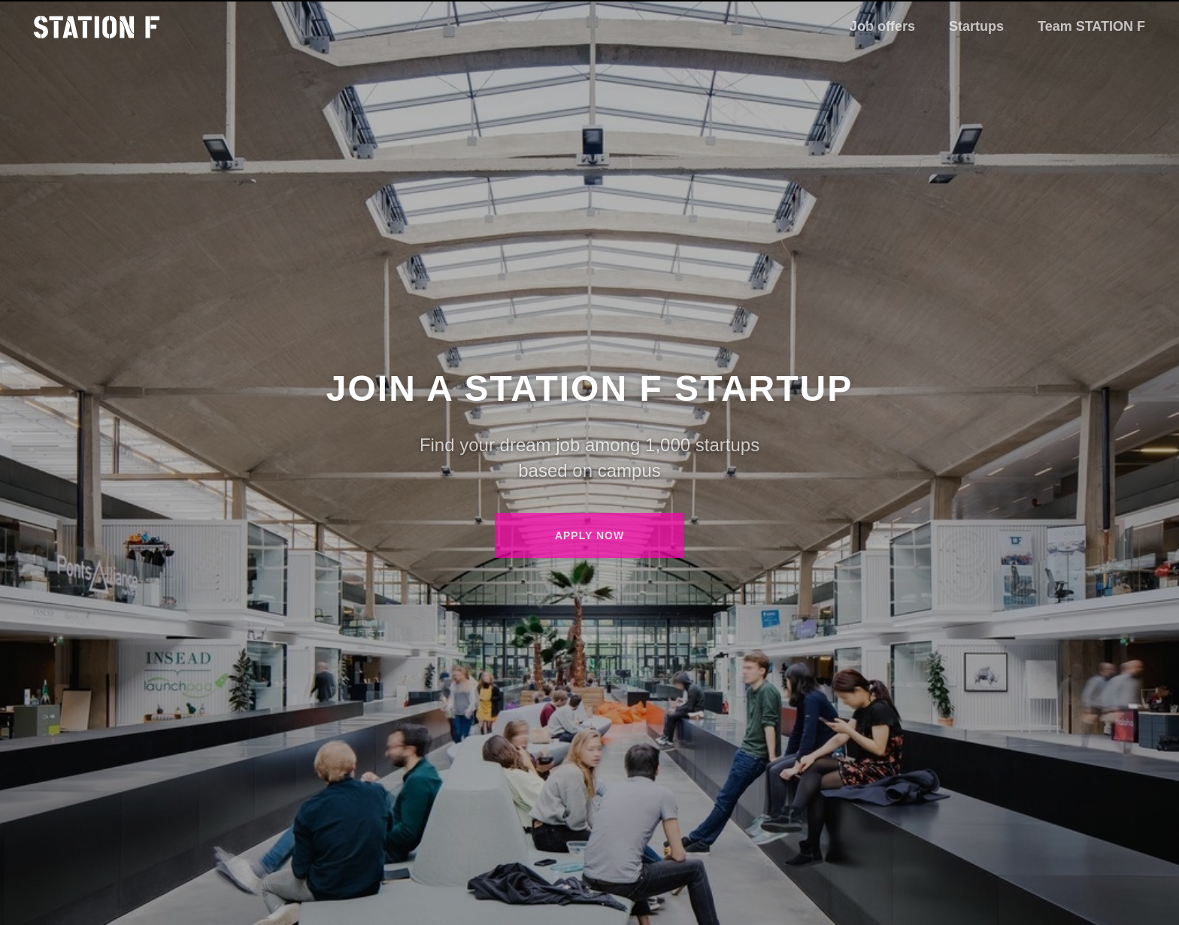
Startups (976, 26)
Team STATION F (1091, 26)
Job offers (882, 26)
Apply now (589, 535)
